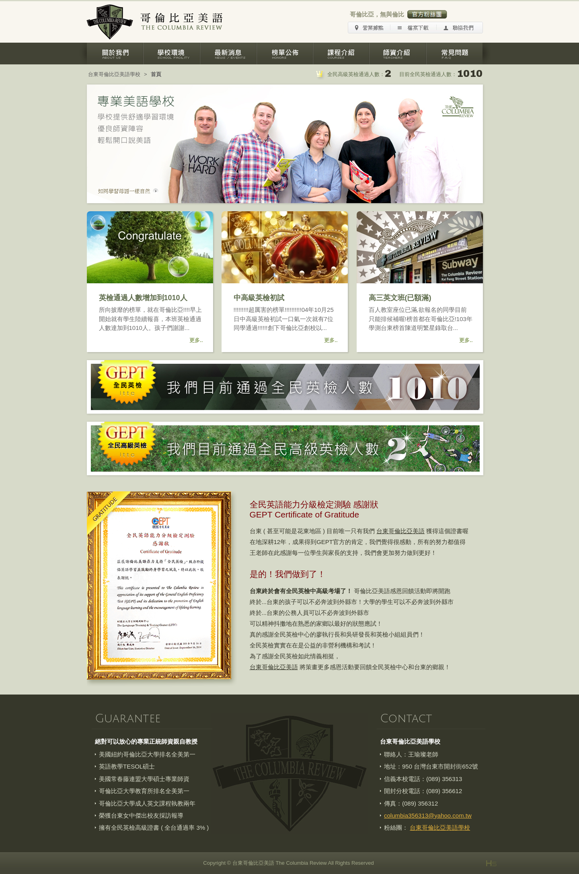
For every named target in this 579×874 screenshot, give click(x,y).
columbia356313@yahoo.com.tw (428, 815)
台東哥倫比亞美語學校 (114, 74)
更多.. (196, 340)
